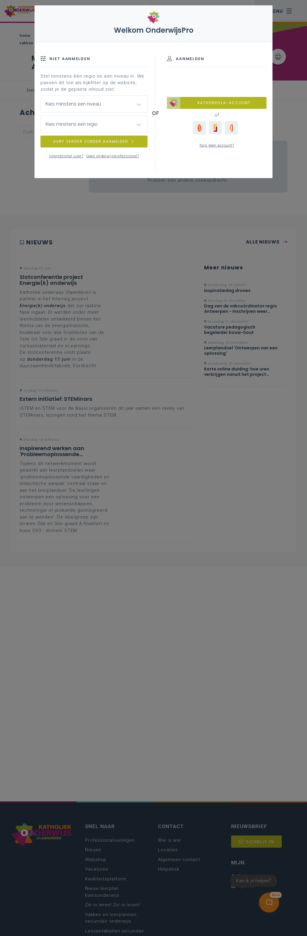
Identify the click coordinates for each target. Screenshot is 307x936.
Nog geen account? (217, 145)
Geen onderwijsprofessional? (112, 156)
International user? (66, 156)
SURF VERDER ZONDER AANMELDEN (94, 141)
